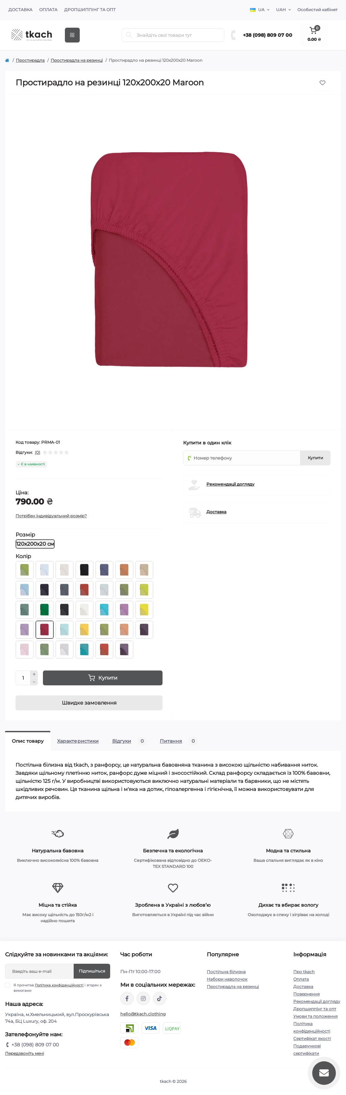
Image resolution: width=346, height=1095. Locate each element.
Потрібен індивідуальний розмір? (51, 515)
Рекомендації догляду (230, 484)
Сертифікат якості (312, 1038)
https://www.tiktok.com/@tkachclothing (159, 998)
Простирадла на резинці (77, 60)
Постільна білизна (226, 971)
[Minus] (34, 682)
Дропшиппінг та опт (90, 9)
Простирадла (30, 60)
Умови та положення (315, 1016)
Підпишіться (92, 971)
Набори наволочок (227, 979)
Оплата (48, 9)
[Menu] (72, 35)
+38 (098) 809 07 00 (267, 35)
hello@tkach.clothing (143, 1013)
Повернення (306, 993)
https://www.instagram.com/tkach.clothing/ (143, 998)
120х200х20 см (35, 544)
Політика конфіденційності (59, 985)
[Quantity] (23, 677)
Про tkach (304, 971)
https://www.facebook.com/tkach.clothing (127, 998)
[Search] (129, 35)
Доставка (20, 9)
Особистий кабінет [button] (317, 9)
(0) (37, 452)
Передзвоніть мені (24, 1053)
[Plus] (34, 674)
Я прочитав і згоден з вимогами (57, 988)
